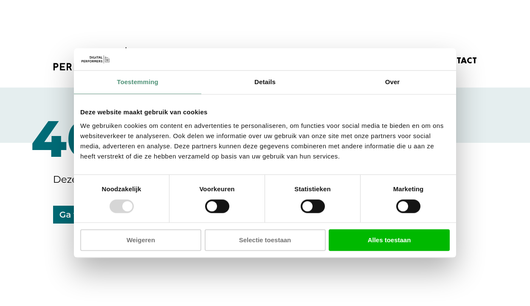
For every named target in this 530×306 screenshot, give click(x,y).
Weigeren (141, 240)
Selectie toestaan (265, 240)
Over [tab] (392, 82)
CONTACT (457, 61)
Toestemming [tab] (137, 82)
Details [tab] (265, 82)
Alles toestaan (389, 240)
